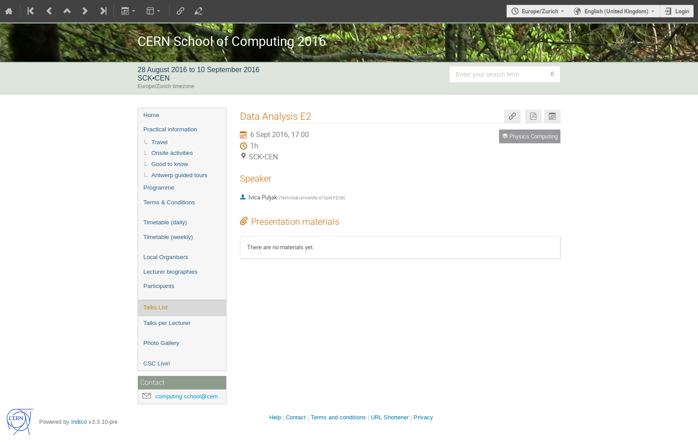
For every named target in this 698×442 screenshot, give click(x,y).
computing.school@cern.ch (190, 396)
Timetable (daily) (165, 222)
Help (275, 417)
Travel (159, 142)
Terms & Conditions (169, 202)
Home (151, 115)
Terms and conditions (338, 417)
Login (682, 11)
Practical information (170, 129)
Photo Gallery (161, 343)
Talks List (155, 307)
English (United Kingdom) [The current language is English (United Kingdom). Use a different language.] (616, 11)
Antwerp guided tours (179, 175)
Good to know (169, 164)
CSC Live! (156, 363)
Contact (296, 417)
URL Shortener (390, 417)
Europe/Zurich (540, 11)
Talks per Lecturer (167, 323)
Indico (79, 422)
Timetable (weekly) (168, 237)
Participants (158, 286)
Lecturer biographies (170, 271)
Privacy (423, 417)
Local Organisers (165, 257)
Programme (158, 187)
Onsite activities (172, 153)
